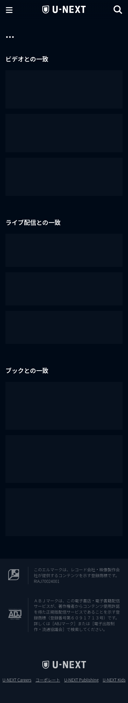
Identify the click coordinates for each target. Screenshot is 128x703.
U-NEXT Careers (16, 680)
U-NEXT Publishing (81, 680)
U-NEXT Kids (114, 680)
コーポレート (47, 680)
